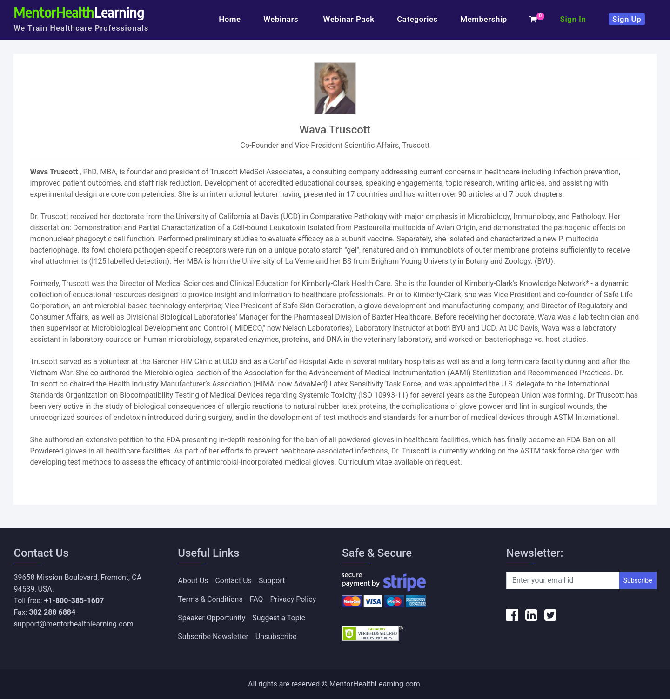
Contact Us (233, 580)
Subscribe (637, 580)
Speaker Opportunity (211, 617)
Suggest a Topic (278, 617)
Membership (483, 19)
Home (230, 19)
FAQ (256, 599)
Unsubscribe (276, 636)
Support (272, 580)
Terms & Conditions (210, 599)
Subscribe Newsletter (213, 636)
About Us (193, 580)
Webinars (282, 19)
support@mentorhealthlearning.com (73, 623)
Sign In (573, 19)
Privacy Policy (293, 599)
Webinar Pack (349, 19)
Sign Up (626, 19)
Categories (417, 19)
